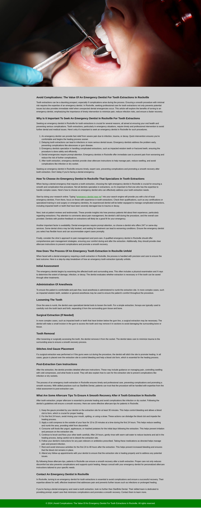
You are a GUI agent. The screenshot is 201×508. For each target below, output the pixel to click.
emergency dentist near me (89, 197)
